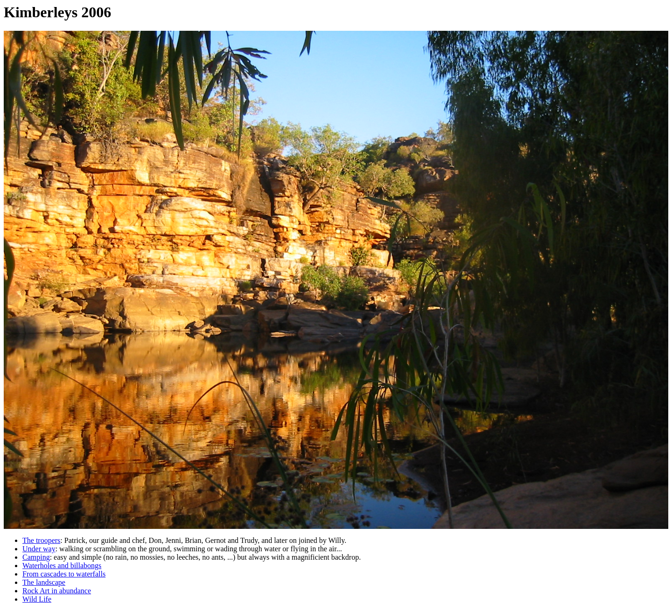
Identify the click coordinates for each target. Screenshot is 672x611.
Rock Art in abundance (56, 591)
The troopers (41, 540)
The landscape (43, 582)
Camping (36, 557)
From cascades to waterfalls (63, 574)
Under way (39, 549)
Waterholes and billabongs (61, 565)
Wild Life (36, 599)
